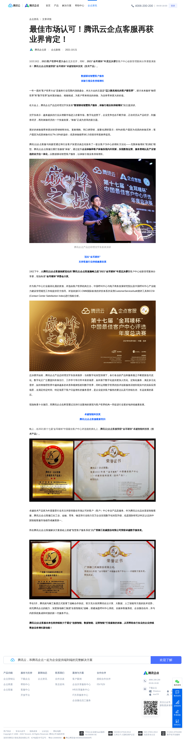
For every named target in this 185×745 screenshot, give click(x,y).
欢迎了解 (166, 660)
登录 (173, 6)
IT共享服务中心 (80, 695)
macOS (154, 694)
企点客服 (8, 689)
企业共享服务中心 (81, 684)
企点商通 (8, 684)
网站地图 (57, 731)
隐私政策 (33, 731)
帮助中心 (79, 5)
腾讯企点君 (40, 50)
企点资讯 (92, 5)
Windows (155, 691)
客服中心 (25, 689)
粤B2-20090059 (54, 738)
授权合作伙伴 (104, 679)
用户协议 (7, 731)
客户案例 (77, 679)
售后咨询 (59, 684)
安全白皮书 (20, 731)
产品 (56, 5)
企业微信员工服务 (81, 700)
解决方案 (66, 5)
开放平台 (25, 695)
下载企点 (25, 679)
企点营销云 (9, 679)
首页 (48, 5)
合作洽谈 (59, 679)
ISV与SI (101, 684)
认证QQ (45, 731)
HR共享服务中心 (80, 689)
